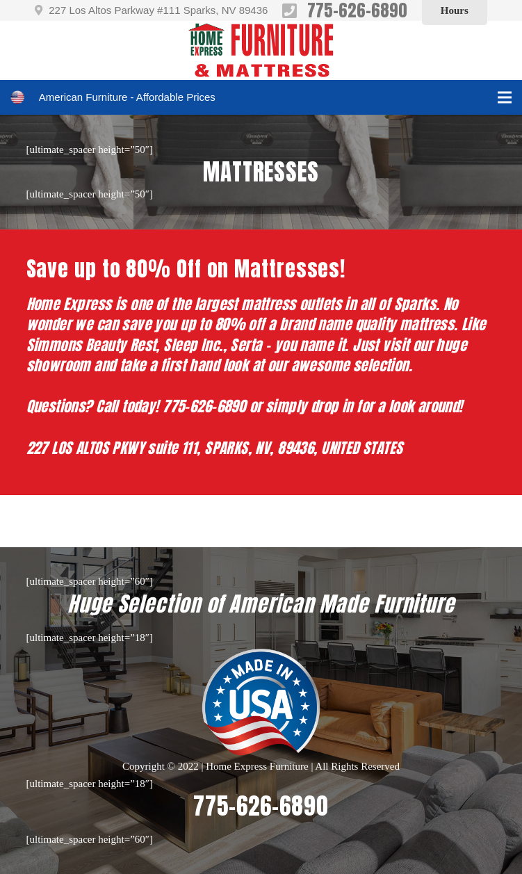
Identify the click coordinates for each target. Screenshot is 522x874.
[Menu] (504, 97)
